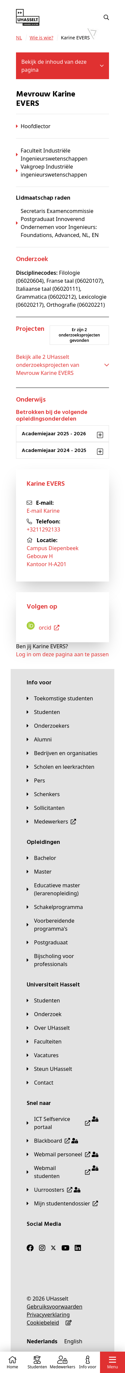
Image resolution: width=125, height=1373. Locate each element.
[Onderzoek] (44, 1014)
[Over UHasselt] (48, 1028)
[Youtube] (65, 1247)
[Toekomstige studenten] (60, 698)
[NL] (19, 38)
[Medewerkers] (51, 822)
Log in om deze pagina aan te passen (62, 654)
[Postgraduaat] (47, 942)
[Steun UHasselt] (49, 1069)
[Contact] (40, 1083)
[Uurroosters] (53, 1190)
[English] (73, 1341)
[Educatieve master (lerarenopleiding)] (62, 889)
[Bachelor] (41, 858)
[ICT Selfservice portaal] (62, 1123)
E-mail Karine (43, 510)
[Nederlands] (42, 1341)
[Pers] (36, 780)
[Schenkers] (43, 794)
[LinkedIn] (78, 1247)
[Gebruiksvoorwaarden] (54, 1307)
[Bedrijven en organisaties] (62, 753)
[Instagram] (42, 1247)
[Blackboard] (52, 1141)
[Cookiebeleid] (43, 1323)
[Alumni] (39, 739)
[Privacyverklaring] (48, 1315)
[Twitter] (53, 1247)
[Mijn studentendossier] (62, 1203)
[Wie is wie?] (41, 38)
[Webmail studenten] (62, 1172)
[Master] (39, 872)
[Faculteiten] (44, 1042)
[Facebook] (30, 1247)
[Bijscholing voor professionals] (62, 960)
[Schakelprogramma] (55, 907)
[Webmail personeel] (62, 1154)
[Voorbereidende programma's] (62, 925)
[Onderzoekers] (48, 726)
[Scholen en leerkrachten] (60, 767)
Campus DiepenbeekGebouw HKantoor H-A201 (53, 556)
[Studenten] (43, 712)
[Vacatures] (43, 1055)
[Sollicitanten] (46, 808)
